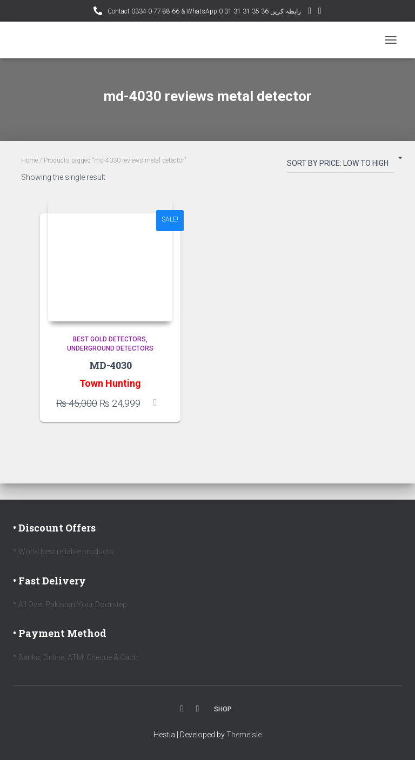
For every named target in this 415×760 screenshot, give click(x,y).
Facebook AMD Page (320, 12)
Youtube (198, 708)
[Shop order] (340, 165)
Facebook (182, 708)
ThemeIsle (244, 734)
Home (29, 160)
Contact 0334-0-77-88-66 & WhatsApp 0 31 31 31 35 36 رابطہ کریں (203, 11)
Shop (223, 709)
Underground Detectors (110, 348)
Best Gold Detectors (109, 339)
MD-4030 (110, 365)
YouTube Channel (309, 12)
